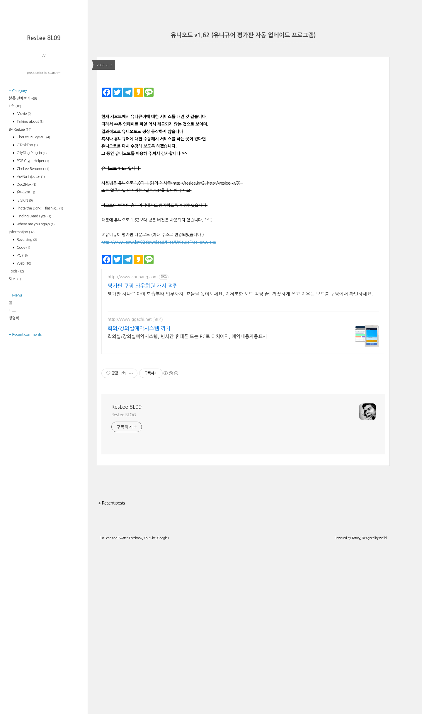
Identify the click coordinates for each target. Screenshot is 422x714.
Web (23, 340)
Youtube (149, 706)
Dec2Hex (26, 261)
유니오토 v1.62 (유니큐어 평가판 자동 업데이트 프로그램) (243, 35)
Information (22, 309)
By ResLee (20, 206)
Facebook (135, 706)
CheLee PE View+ (33, 214)
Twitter (122, 706)
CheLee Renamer (32, 245)
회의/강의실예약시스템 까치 (139, 496)
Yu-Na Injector (30, 253)
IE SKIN (24, 277)
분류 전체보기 (23, 175)
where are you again (35, 301)
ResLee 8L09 (44, 115)
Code (23, 324)
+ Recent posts (111, 671)
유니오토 (25, 269)
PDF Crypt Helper (32, 237)
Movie (24, 190)
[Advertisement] (45, 68)
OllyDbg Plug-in (31, 229)
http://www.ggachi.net (130, 487)
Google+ (163, 706)
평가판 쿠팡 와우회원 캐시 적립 (143, 454)
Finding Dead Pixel (33, 293)
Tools (16, 348)
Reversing (26, 316)
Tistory (355, 706)
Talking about (30, 198)
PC (22, 332)
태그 (12, 387)
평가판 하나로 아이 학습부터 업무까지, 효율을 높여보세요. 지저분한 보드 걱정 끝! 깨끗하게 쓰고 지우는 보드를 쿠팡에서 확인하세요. (240, 462)
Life (15, 183)
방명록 (14, 395)
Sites (15, 355)
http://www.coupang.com (133, 445)
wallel (383, 706)
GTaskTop (27, 222)
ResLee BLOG (123, 583)
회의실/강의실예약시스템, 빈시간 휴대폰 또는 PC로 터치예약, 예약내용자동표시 (187, 504)
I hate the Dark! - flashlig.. (39, 285)
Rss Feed (105, 706)
